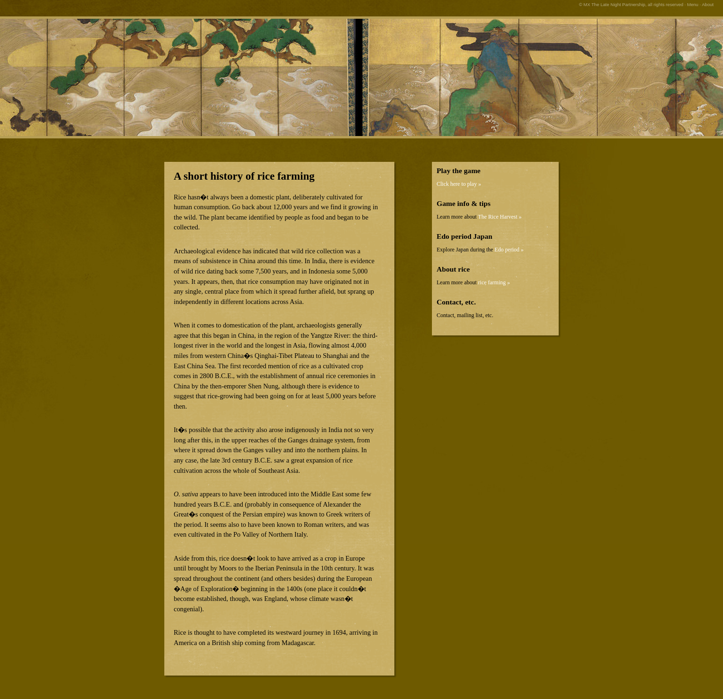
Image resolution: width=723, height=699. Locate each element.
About (708, 4)
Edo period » (508, 249)
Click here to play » (459, 184)
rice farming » (494, 282)
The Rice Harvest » (500, 216)
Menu (692, 4)
